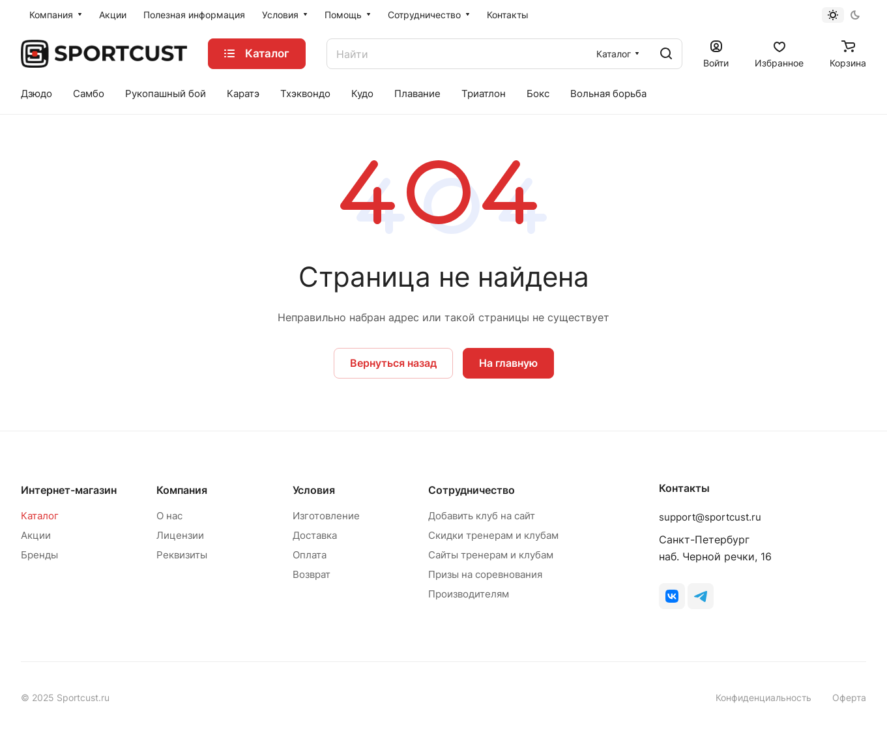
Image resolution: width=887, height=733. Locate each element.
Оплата (310, 555)
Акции (36, 535)
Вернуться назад (393, 362)
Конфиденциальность (763, 697)
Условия (314, 489)
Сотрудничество (471, 489)
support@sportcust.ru (710, 517)
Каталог (40, 516)
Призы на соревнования (485, 574)
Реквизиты (181, 555)
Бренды (39, 555)
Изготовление (326, 516)
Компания (181, 489)
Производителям (468, 594)
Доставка (315, 535)
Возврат (311, 574)
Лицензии (180, 535)
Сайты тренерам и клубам (490, 555)
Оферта (849, 697)
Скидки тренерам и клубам (493, 535)
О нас (169, 516)
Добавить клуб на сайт (481, 516)
